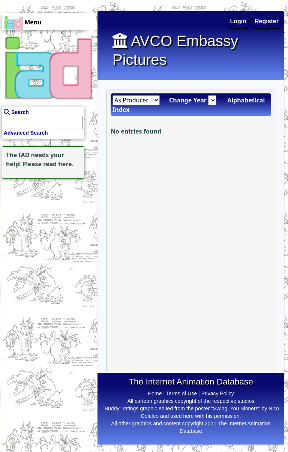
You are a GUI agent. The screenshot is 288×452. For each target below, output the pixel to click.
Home (155, 393)
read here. (58, 164)
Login (238, 21)
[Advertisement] (47, 227)
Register (267, 21)
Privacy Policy (217, 393)
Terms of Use (181, 393)
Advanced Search (26, 133)
